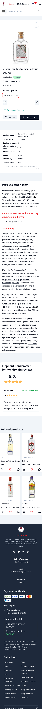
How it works (9, 662)
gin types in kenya (21, 286)
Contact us (8, 670)
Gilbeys (26, 279)
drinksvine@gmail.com (21, 571)
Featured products (29, 681)
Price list (24, 697)
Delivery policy (10, 689)
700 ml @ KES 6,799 (11, 95)
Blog (23, 662)
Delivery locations (28, 677)
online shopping (22, 331)
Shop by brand (27, 693)
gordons (15, 282)
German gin (21, 289)
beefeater (6, 282)
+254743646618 (22, 4)
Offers (23, 685)
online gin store (9, 249)
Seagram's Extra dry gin (12, 279)
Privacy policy (10, 697)
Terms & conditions (12, 685)
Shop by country (28, 689)
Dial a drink (32, 343)
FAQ (6, 674)
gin (19, 81)
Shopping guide (27, 666)
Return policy (10, 693)
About (7, 666)
